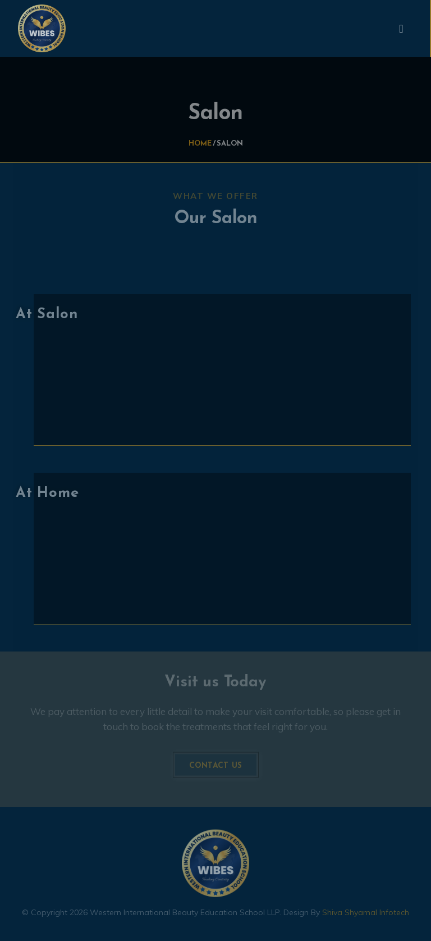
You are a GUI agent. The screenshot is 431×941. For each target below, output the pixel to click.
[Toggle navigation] (400, 28)
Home (200, 143)
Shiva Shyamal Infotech (365, 910)
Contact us (215, 763)
